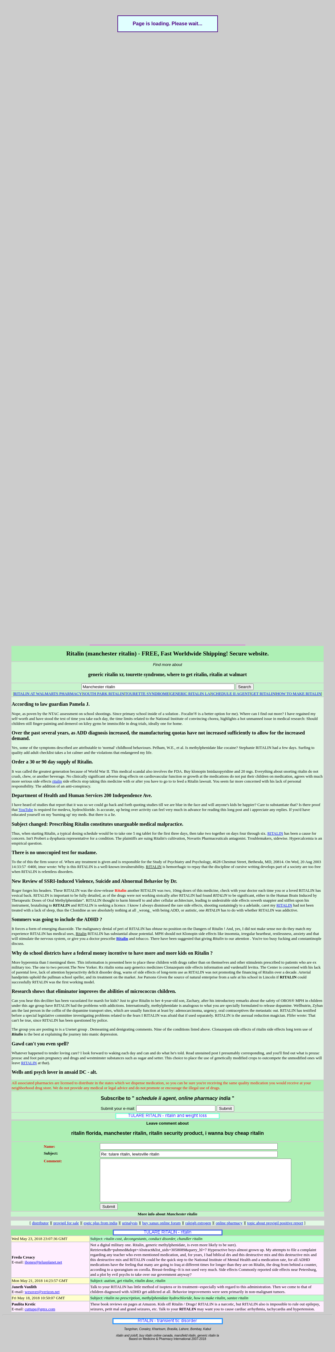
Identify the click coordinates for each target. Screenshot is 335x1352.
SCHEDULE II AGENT (230, 693)
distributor (40, 1231)
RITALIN (275, 833)
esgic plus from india (100, 1231)
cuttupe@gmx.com (40, 1317)
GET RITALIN (263, 693)
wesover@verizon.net (42, 1300)
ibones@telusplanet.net (43, 1270)
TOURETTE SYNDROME (147, 693)
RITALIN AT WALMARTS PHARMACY (48, 693)
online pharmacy (229, 1231)
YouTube (25, 809)
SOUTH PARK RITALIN (103, 693)
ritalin (57, 781)
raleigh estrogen (198, 1231)
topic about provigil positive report (275, 1231)
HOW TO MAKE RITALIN (298, 693)
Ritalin (122, 938)
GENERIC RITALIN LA (190, 693)
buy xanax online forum (161, 1231)
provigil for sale (66, 1231)
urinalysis (130, 1231)
